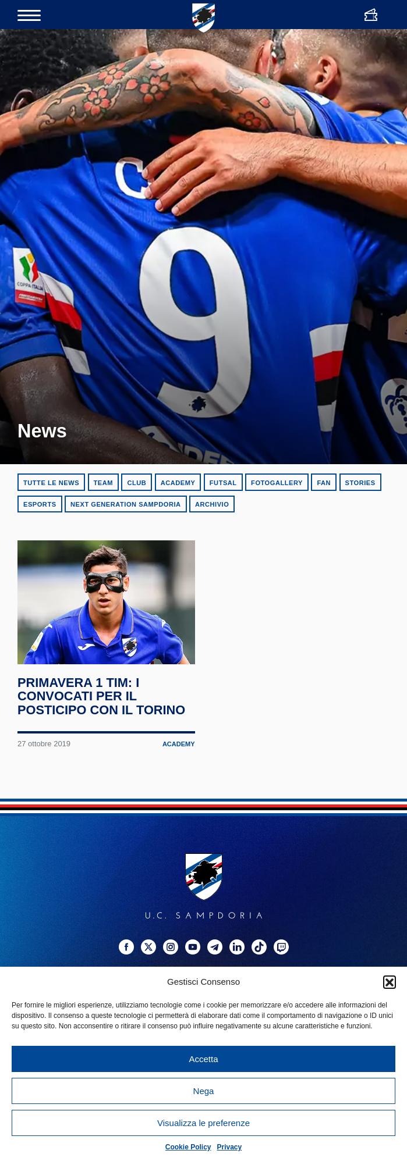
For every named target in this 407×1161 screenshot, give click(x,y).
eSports (39, 504)
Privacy (229, 1147)
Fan (324, 482)
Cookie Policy (188, 1147)
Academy (178, 482)
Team (103, 482)
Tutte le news (51, 482)
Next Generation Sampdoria (125, 504)
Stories (360, 482)
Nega (203, 1091)
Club (136, 482)
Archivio (212, 504)
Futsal (223, 482)
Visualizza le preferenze (203, 1123)
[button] (389, 982)
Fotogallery (277, 482)
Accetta (203, 1059)
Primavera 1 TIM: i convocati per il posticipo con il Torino (104, 760)
